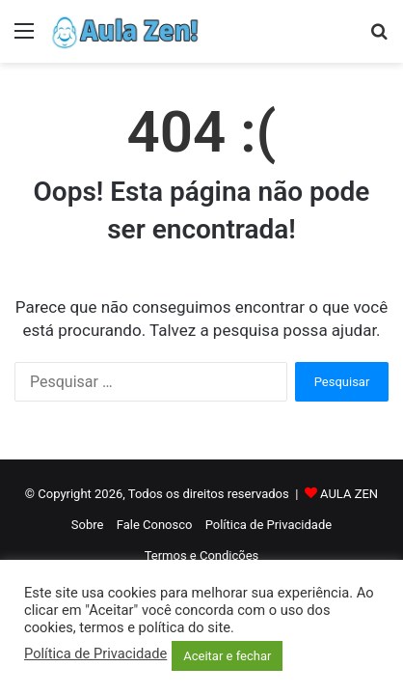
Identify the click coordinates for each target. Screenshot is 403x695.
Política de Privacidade (269, 524)
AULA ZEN (349, 493)
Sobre (87, 524)
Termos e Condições (202, 555)
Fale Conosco (155, 524)
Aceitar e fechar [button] (227, 656)
